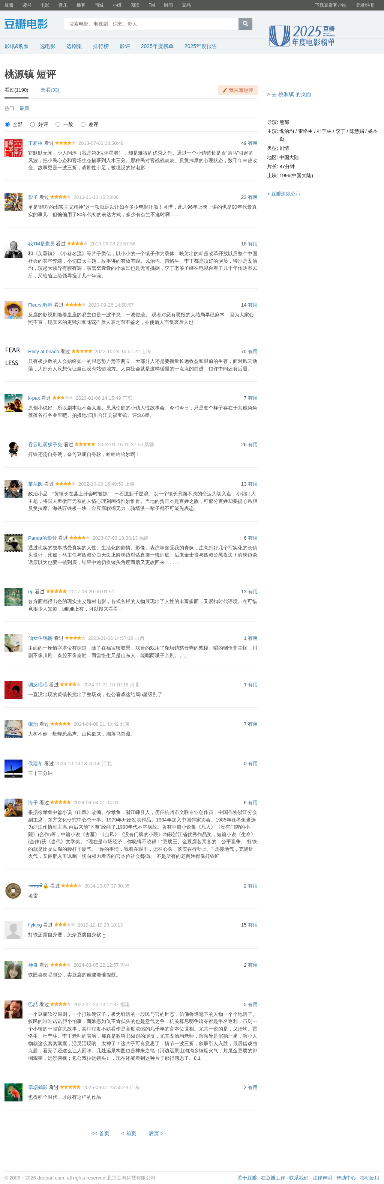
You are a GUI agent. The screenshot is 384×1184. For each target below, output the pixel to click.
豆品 (186, 5)
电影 (45, 5)
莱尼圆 (35, 484)
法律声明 (322, 1178)
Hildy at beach (43, 351)
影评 (125, 46)
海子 (33, 802)
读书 (27, 5)
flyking (35, 925)
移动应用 (370, 1178)
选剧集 (74, 46)
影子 (33, 197)
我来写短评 (241, 90)
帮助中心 (346, 1178)
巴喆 (33, 1004)
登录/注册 (365, 5)
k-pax (34, 398)
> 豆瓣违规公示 (283, 194)
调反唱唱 (38, 685)
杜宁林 (324, 131)
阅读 (135, 5)
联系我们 (299, 1178)
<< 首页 (100, 1133)
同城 (99, 5)
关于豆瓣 (247, 1178)
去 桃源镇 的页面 (291, 94)
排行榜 (101, 46)
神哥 (33, 965)
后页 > (156, 1133)
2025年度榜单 (157, 46)
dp (30, 591)
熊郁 (284, 122)
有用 (253, 143)
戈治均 (286, 131)
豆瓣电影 (31, 24)
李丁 (340, 131)
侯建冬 (35, 763)
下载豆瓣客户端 (330, 5)
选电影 (48, 46)
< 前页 (129, 1133)
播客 (81, 5)
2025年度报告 (200, 46)
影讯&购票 (16, 46)
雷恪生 (305, 131)
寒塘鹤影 (38, 1087)
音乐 (63, 5)
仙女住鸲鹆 (40, 638)
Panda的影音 (42, 538)
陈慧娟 (357, 131)
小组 (117, 5)
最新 (24, 108)
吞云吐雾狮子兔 (45, 444)
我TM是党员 (41, 244)
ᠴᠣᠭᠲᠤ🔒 (38, 886)
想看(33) (50, 90)
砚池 (33, 724)
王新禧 (35, 143)
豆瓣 (9, 5)
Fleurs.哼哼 (40, 305)
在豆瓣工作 (273, 1178)
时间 (168, 5)
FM (151, 5)
